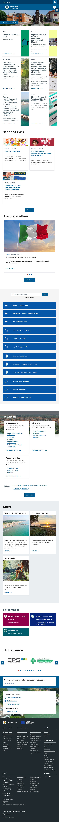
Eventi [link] (8, 254)
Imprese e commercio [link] (35, 736)
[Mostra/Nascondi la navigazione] (3, 7)
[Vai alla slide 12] (38, 670)
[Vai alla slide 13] (40, 670)
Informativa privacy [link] (35, 777)
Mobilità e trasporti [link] (35, 738)
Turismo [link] (32, 748)
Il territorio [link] (47, 749)
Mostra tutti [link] (29, 495)
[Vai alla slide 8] (31, 670)
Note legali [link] (33, 781)
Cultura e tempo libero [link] (22, 744)
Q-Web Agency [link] (11, 817)
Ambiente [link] (19, 734)
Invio (45, 294)
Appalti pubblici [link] (21, 738)
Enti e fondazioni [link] (7, 740)
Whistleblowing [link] (34, 792)
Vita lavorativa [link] (34, 751)
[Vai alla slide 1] (27, 274)
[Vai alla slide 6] (27, 670)
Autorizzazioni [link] (20, 740)
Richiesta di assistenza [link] (22, 792)
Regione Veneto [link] (6, 2)
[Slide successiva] (56, 662)
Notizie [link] (46, 732)
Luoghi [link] (46, 755)
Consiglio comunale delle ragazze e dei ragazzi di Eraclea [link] (49, 761)
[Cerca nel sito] (54, 7)
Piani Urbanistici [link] (7, 738)
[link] (57, 10)
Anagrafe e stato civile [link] (22, 736)
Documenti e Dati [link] (7, 748)
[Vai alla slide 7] (29, 670)
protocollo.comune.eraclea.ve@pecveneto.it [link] (14, 805)
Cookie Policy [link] (33, 779)
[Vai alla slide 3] (31, 274)
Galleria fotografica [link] (49, 770)
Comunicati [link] (47, 734)
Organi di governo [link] (7, 732)
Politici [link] (4, 742)
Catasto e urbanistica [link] (22, 742)
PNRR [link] (4, 751)
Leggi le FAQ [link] (20, 781)
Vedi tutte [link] (29, 210)
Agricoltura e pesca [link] (22, 732)
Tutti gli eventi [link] (29, 280)
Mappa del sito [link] (6, 814)
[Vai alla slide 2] (29, 274)
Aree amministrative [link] (8, 734)
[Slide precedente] (2, 662)
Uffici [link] (4, 736)
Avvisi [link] (45, 736)
